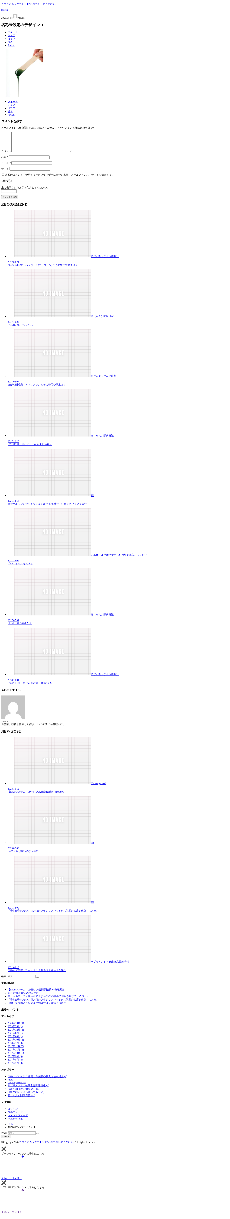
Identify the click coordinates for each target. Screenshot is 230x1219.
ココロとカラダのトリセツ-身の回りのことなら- (28, 4)
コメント (6, 155)
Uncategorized (17, 1086)
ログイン (13, 1112)
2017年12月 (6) (16, 1050)
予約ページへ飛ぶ (35, 1182)
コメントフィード (18, 1119)
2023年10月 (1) (16, 1026)
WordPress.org (15, 1122)
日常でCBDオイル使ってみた (26, 1096)
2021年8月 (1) (15, 1036)
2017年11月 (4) (16, 1053)
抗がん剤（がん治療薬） (24, 1092)
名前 (4, 160)
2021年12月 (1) (16, 1033)
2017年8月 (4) (15, 1063)
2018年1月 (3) (15, 1046)
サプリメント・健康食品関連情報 (28, 1089)
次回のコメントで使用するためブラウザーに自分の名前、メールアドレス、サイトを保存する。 (59, 178)
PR (11, 1083)
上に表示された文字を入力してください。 (25, 191)
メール (6, 166)
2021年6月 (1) (15, 1040)
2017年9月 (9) (15, 1060)
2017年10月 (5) (16, 1056)
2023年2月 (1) (15, 1030)
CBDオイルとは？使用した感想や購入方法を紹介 (37, 1080)
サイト (5, 172)
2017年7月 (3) (15, 1066)
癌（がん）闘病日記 (21, 1099)
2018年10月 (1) (16, 1043)
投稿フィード (15, 1116)
